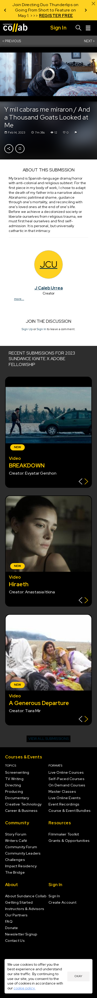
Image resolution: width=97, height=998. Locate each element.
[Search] (79, 28)
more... (19, 299)
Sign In (41, 329)
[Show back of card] (83, 482)
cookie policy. (24, 988)
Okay (78, 976)
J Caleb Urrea (48, 288)
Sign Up (27, 329)
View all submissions (48, 738)
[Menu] (88, 28)
